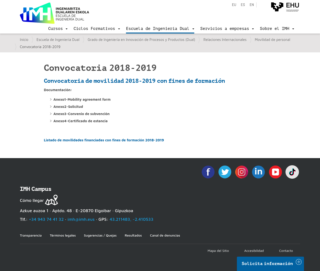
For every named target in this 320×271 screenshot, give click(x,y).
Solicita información (267, 263)
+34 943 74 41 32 (46, 219)
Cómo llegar (32, 200)
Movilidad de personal (272, 40)
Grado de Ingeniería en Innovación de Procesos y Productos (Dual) (141, 40)
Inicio (24, 40)
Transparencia (31, 235)
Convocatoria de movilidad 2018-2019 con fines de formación (134, 81)
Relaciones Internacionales (224, 40)
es (243, 5)
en (252, 5)
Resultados (133, 235)
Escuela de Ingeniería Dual (58, 40)
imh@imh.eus (81, 219)
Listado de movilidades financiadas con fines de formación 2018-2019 (104, 140)
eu (234, 5)
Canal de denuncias (165, 235)
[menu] (58, 28)
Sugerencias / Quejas (100, 235)
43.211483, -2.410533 (132, 219)
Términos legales (63, 235)
